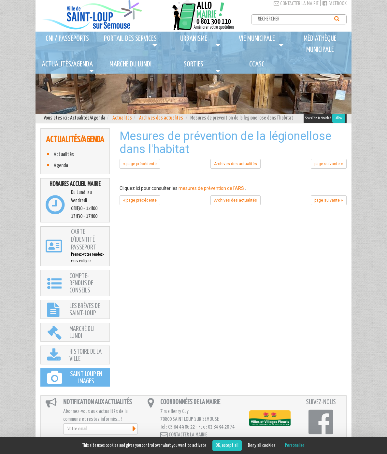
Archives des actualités (161, 118)
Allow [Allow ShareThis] (339, 118)
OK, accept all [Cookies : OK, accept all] (227, 445)
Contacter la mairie (296, 3)
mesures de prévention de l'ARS (211, 188)
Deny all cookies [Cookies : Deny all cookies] (262, 445)
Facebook (334, 3)
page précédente (140, 164)
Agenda (61, 165)
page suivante (328, 164)
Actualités (122, 118)
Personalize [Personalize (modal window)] (295, 445)
